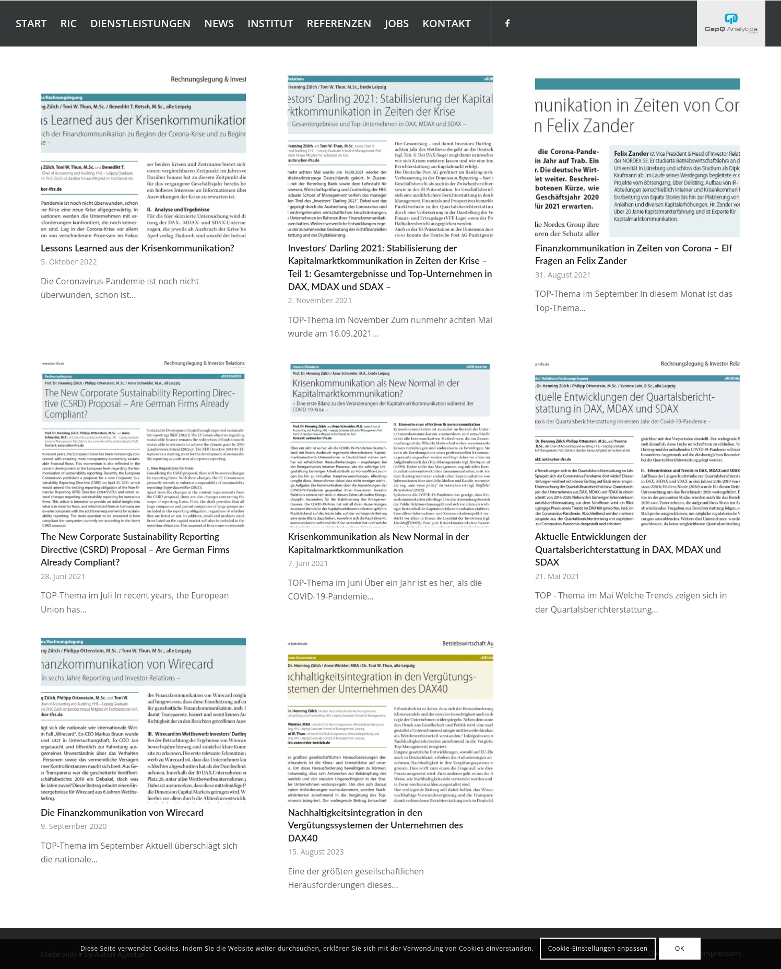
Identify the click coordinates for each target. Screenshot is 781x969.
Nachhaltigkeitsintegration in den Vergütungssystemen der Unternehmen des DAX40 (375, 825)
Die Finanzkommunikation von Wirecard (122, 812)
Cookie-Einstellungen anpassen (598, 948)
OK (679, 948)
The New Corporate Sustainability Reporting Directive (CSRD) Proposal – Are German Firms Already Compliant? (135, 549)
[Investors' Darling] (731, 24)
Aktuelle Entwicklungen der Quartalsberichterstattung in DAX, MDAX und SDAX (628, 549)
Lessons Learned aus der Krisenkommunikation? (137, 248)
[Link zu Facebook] (507, 23)
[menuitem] (31, 24)
